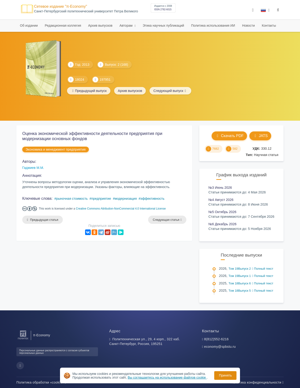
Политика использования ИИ (213, 25)
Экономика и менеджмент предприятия (56, 149)
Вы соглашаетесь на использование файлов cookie (167, 377)
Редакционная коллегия (63, 25)
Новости (248, 25)
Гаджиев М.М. (33, 168)
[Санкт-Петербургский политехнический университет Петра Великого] (23, 339)
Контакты (269, 25)
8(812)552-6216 (216, 339)
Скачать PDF (229, 136)
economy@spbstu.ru (220, 346)
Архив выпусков (100, 25)
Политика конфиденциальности (257, 382)
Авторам (127, 25)
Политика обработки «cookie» (41, 382)
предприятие (101, 198)
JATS (260, 136)
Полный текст (262, 268)
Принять (225, 375)
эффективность (152, 198)
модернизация (126, 198)
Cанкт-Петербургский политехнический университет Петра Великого (86, 11)
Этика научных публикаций (163, 25)
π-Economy (41, 335)
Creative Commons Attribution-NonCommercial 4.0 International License (121, 208)
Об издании (29, 25)
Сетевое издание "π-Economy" (60, 6)
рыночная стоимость (72, 198)
